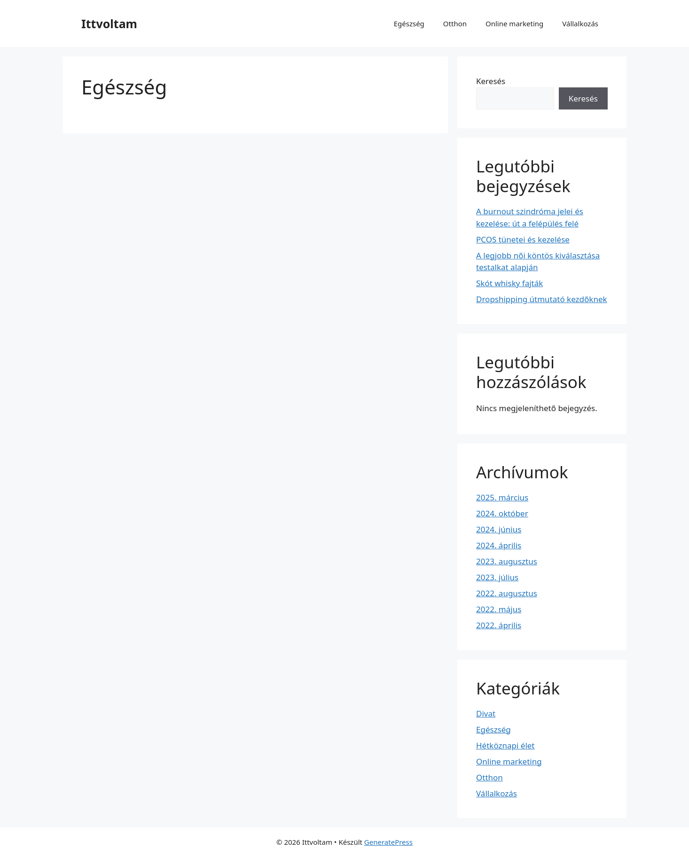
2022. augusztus (506, 593)
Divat (485, 713)
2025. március (502, 497)
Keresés (490, 81)
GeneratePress (388, 842)
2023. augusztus (506, 561)
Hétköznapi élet (505, 745)
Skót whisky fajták (509, 283)
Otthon (455, 23)
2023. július (497, 577)
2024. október (502, 513)
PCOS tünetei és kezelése (523, 239)
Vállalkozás (580, 23)
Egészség (409, 23)
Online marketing (514, 23)
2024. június (498, 529)
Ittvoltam (109, 23)
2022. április (498, 625)
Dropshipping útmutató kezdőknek (541, 299)
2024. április (498, 545)
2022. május (498, 609)
